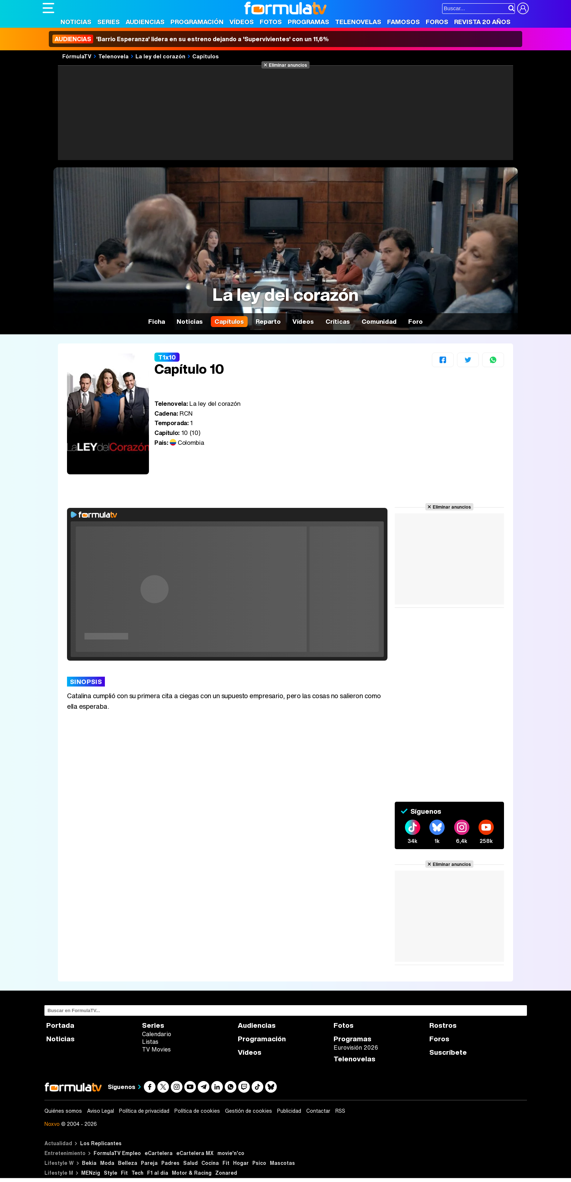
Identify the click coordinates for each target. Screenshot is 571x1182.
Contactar (318, 1110)
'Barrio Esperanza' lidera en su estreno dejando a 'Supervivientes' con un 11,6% (190, 39)
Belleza (127, 1163)
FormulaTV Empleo (117, 1153)
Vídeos (241, 21)
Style (110, 1173)
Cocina (210, 1163)
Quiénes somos (63, 1110)
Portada (60, 1025)
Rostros (443, 1025)
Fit (226, 1163)
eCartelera (159, 1153)
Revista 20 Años (482, 21)
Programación (197, 21)
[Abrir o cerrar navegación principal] (48, 8)
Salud (190, 1163)
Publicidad (289, 1110)
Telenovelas (358, 21)
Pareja (149, 1163)
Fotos (271, 21)
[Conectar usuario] (523, 8)
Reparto (268, 321)
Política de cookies (197, 1110)
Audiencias (145, 21)
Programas (308, 21)
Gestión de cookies (248, 1110)
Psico (259, 1163)
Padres (170, 1163)
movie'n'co (230, 1153)
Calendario (156, 1034)
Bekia (89, 1163)
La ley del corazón (160, 56)
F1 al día (157, 1173)
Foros (437, 21)
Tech (137, 1173)
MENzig (90, 1173)
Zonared (226, 1173)
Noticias (75, 21)
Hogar (241, 1163)
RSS (340, 1110)
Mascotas (282, 1163)
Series (108, 21)
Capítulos (205, 56)
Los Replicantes (101, 1143)
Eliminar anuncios (288, 65)
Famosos (403, 21)
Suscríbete (448, 1052)
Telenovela (113, 56)
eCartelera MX (195, 1153)
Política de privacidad (144, 1110)
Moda (107, 1163)
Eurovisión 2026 (356, 1047)
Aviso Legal (100, 1110)
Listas (150, 1041)
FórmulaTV (76, 56)
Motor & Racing (192, 1173)
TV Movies (156, 1049)
